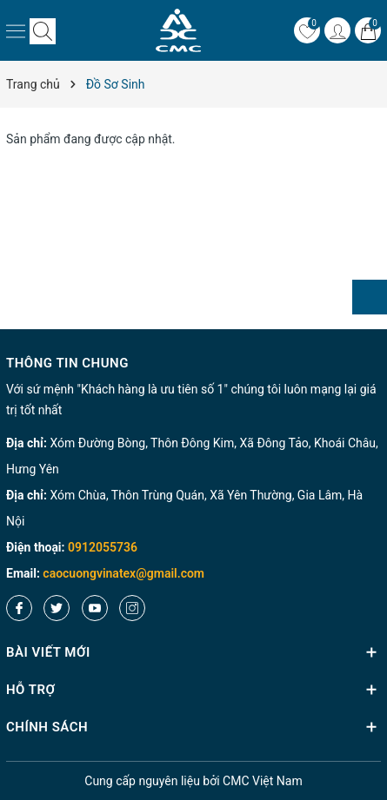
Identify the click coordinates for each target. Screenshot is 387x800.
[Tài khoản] (337, 30)
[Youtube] (95, 608)
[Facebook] (19, 608)
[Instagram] (132, 608)
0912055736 (102, 547)
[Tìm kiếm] (43, 30)
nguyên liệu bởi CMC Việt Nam (193, 781)
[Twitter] (56, 608)
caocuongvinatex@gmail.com (123, 573)
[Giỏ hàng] (368, 30)
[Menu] (15, 30)
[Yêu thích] (307, 30)
